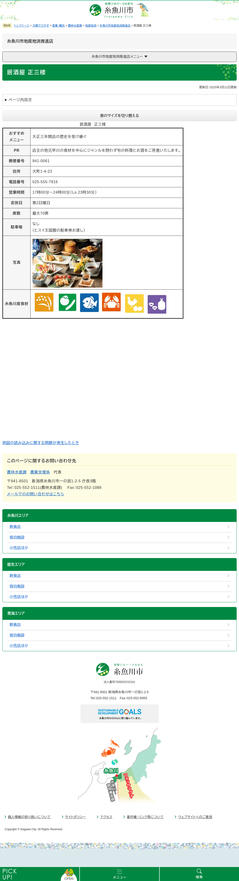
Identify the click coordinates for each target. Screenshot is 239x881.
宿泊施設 (17, 537)
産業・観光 (58, 25)
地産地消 (90, 25)
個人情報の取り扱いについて (29, 817)
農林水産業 (75, 25)
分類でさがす (40, 25)
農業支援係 (40, 472)
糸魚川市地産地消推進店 (115, 25)
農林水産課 (17, 472)
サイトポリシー (75, 817)
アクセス (106, 817)
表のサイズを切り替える (119, 116)
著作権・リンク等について (145, 817)
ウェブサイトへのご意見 (195, 817)
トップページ (21, 25)
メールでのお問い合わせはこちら (35, 494)
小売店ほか (19, 548)
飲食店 (15, 527)
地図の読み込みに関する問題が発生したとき (40, 443)
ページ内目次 (20, 100)
